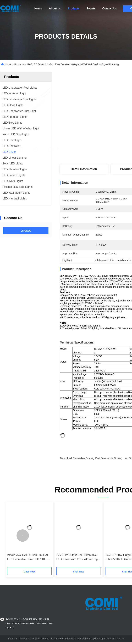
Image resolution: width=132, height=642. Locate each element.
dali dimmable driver (108, 458)
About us (55, 8)
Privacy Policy (26, 638)
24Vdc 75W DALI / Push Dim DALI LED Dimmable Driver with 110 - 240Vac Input (28, 557)
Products (74, 8)
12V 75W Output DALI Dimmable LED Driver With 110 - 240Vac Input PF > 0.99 (78, 557)
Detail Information (84, 169)
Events (90, 8)
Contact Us (109, 8)
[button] (22, 535)
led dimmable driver (80, 458)
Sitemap (12, 638)
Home (38, 8)
